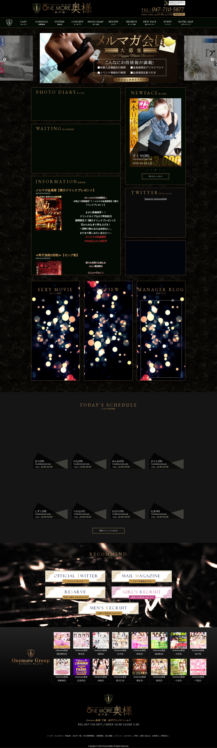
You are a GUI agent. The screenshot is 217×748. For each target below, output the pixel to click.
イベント (118, 736)
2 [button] (151, 169)
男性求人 (164, 736)
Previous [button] (4, 59)
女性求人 (155, 736)
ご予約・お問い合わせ (141, 736)
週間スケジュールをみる (108, 530)
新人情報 (108, 736)
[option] (108, 58)
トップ (49, 736)
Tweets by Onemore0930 (155, 199)
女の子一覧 (77, 736)
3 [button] (155, 169)
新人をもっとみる (155, 176)
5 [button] (164, 169)
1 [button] (146, 169)
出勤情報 (99, 736)
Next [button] (212, 59)
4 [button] (159, 169)
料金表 (67, 736)
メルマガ (127, 736)
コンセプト (58, 736)
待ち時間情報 (89, 736)
